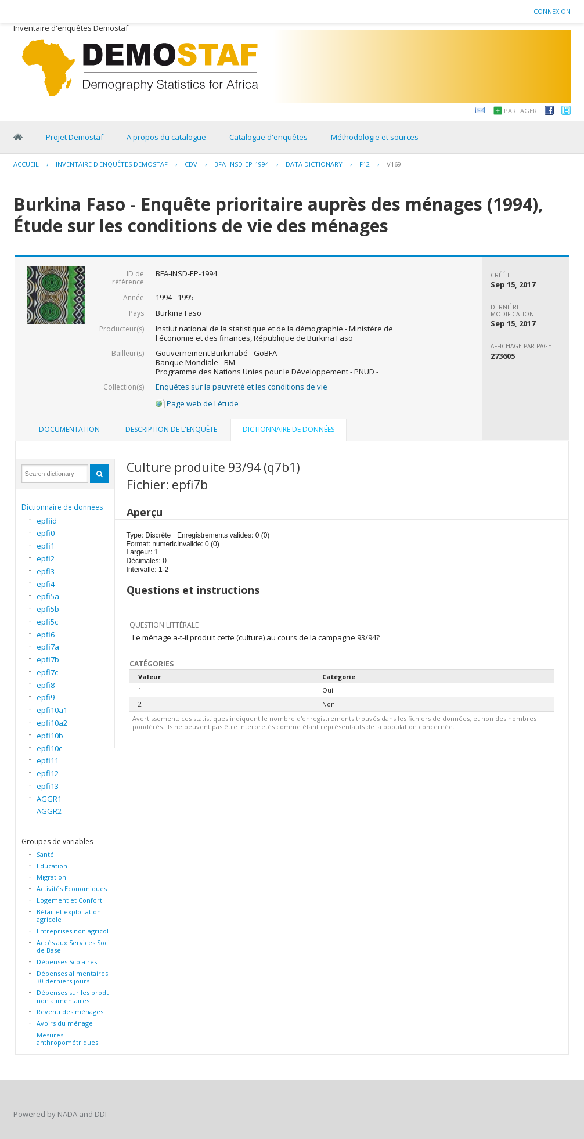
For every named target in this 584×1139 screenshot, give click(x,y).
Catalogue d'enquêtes (268, 137)
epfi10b (50, 735)
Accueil (26, 164)
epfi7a (48, 646)
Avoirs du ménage (65, 1023)
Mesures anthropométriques (67, 1039)
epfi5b (48, 609)
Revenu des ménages (70, 1012)
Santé (45, 854)
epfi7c (47, 672)
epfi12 (48, 773)
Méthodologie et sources (375, 137)
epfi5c (47, 621)
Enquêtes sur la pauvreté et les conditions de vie (241, 386)
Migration (51, 877)
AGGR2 (49, 811)
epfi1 (46, 545)
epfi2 (46, 558)
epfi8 (46, 685)
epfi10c (49, 748)
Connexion (552, 11)
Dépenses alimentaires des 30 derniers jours (79, 977)
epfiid (47, 520)
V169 (394, 164)
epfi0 (46, 533)
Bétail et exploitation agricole (69, 916)
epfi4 (46, 584)
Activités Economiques (72, 889)
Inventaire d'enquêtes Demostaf (112, 164)
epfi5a (48, 596)
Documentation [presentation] (69, 429)
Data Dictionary (314, 164)
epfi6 (46, 634)
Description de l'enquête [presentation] (171, 429)
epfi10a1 (52, 710)
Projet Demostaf (74, 137)
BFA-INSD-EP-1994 (241, 164)
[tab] (69, 430)
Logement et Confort (69, 900)
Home (18, 137)
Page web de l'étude (197, 403)
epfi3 (46, 571)
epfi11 (48, 760)
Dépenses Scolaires (67, 962)
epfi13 (48, 786)
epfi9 (46, 697)
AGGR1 (49, 798)
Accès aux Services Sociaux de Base (79, 946)
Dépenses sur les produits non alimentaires (77, 996)
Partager (520, 110)
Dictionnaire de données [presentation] (288, 429)
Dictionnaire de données (62, 507)
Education (52, 866)
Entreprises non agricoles (76, 931)
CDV (191, 164)
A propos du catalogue (166, 137)
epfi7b (48, 659)
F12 (364, 164)
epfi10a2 (52, 722)
